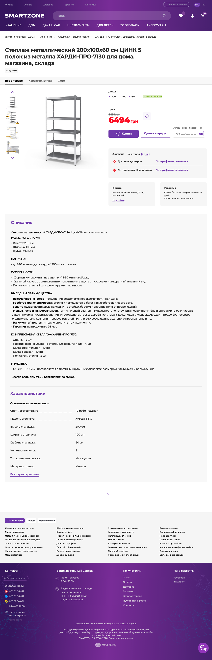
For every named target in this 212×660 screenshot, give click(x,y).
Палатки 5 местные (118, 551)
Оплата (28, 4)
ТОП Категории (14, 520)
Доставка (48, 4)
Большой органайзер (170, 543)
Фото (61, 80)
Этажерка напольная (119, 543)
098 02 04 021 (16, 596)
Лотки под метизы (14, 532)
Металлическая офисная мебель (176, 547)
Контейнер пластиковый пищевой (22, 539)
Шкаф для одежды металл (69, 528)
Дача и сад (51, 25)
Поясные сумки (167, 536)
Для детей (105, 25)
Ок (201, 133)
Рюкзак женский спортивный (123, 555)
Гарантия (69, 4)
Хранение (14, 25)
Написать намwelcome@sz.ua (15, 613)
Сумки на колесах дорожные (123, 528)
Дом (32, 25)
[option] (12, 102)
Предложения (47, 520)
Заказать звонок (177, 4)
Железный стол (116, 539)
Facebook (179, 577)
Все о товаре (14, 80)
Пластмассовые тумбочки (69, 539)
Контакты (90, 4)
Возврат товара (132, 596)
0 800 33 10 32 (14, 585)
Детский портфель (66, 543)
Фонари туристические (17, 543)
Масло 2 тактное (13, 555)
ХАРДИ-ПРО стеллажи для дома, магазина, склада (125, 36)
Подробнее (118, 200)
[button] (13, 92)
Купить (123, 133)
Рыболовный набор (169, 539)
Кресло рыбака (64, 532)
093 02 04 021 (16, 601)
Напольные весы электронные (21, 551)
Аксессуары (156, 25)
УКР (204, 4)
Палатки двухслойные (119, 536)
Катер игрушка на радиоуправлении (24, 547)
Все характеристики (24, 474)
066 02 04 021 (16, 591)
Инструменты (78, 25)
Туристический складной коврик (73, 536)
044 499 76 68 (17, 606)
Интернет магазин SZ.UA (20, 36)
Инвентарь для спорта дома (19, 528)
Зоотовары (129, 25)
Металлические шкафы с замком (22, 536)
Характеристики (40, 80)
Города (31, 520)
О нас (126, 577)
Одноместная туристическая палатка (127, 547)
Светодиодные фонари (171, 555)
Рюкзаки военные (168, 528)
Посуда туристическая (68, 551)
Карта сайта (15, 619)
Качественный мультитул (121, 532)
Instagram (179, 581)
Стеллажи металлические (74, 36)
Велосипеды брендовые (172, 532)
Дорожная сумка (65, 555)
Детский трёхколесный (68, 547)
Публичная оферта (134, 600)
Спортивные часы (168, 551)
